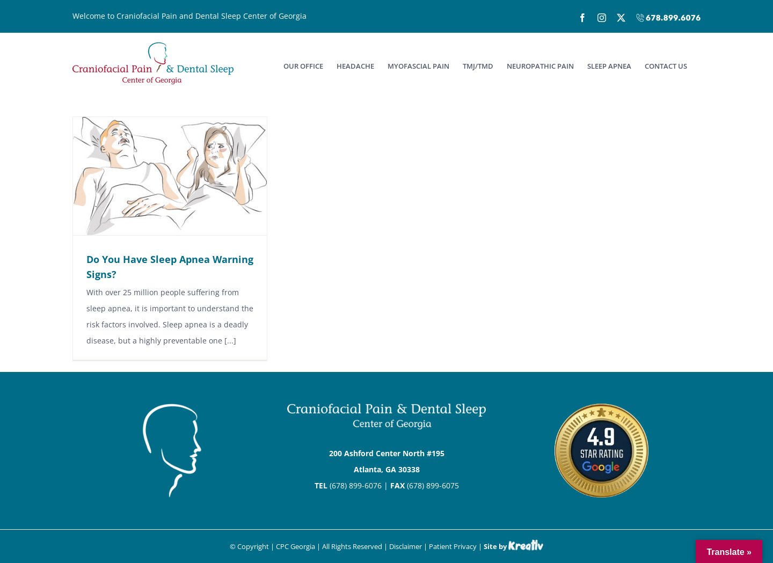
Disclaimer (405, 546)
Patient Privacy (453, 546)
